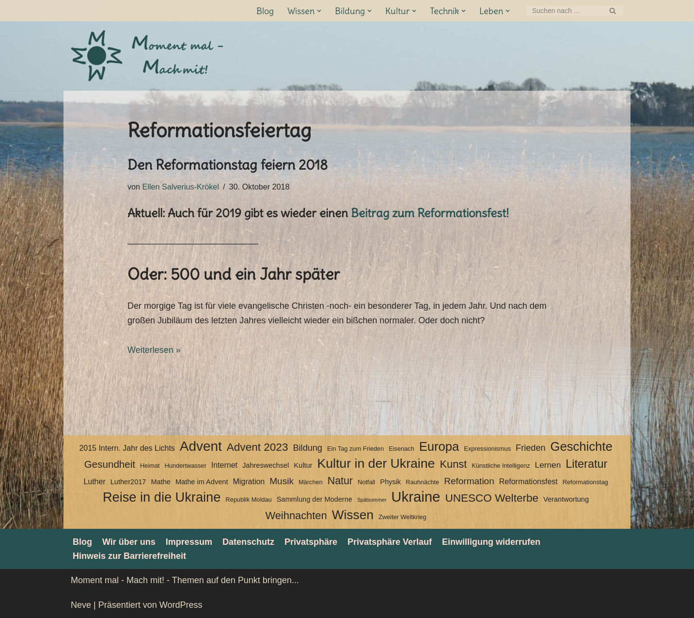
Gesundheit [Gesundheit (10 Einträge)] (109, 464)
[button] (319, 11)
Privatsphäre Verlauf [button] (389, 542)
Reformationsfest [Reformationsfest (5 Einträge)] (528, 481)
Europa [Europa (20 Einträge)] (439, 446)
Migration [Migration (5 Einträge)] (249, 481)
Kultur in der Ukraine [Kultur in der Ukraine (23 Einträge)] (376, 463)
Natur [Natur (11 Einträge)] (340, 481)
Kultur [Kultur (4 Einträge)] (303, 465)
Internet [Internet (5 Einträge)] (224, 465)
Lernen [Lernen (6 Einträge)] (548, 465)
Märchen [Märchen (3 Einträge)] (311, 482)
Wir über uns (129, 542)
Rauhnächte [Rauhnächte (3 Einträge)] (422, 482)
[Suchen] (563, 11)
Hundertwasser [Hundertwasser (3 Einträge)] (185, 465)
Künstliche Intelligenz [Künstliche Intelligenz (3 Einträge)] (501, 465)
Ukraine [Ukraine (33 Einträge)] (415, 497)
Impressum (189, 542)
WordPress (181, 605)
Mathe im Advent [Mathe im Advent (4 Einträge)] (201, 482)
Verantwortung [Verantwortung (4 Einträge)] (566, 499)
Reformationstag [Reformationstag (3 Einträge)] (585, 482)
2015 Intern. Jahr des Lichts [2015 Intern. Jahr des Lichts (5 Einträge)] (126, 448)
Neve (81, 605)
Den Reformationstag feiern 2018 (227, 165)
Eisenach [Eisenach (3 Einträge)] (401, 448)
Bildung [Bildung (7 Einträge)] (307, 448)
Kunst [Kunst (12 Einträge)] (453, 464)
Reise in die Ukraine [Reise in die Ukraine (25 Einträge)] (162, 497)
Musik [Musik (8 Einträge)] (281, 481)
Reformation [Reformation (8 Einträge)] (469, 481)
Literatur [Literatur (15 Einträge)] (586, 464)
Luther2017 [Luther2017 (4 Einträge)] (128, 482)
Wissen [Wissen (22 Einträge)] (353, 514)
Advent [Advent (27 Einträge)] (201, 446)
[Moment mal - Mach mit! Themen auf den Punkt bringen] (148, 56)
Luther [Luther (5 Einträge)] (94, 481)
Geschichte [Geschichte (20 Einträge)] (582, 446)
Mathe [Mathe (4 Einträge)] (160, 482)
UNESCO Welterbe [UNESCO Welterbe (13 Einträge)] (491, 498)
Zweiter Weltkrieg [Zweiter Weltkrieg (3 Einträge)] (402, 517)
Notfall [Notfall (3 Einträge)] (366, 482)
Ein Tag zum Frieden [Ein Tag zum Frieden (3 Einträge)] (355, 448)
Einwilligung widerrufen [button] (491, 542)
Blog (265, 10)
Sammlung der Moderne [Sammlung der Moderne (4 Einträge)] (314, 499)
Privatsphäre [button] (310, 542)
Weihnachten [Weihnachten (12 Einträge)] (296, 515)
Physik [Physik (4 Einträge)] (390, 482)
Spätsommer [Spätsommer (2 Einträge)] (371, 500)
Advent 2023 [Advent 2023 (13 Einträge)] (257, 447)
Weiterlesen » (154, 350)
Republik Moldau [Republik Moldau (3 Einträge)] (248, 499)
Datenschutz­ (248, 542)
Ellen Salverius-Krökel (180, 186)
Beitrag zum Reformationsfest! (430, 213)
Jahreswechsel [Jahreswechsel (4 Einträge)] (265, 465)
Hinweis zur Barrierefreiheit (129, 556)
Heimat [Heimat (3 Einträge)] (150, 465)
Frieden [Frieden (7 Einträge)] (530, 448)
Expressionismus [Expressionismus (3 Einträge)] (487, 448)
